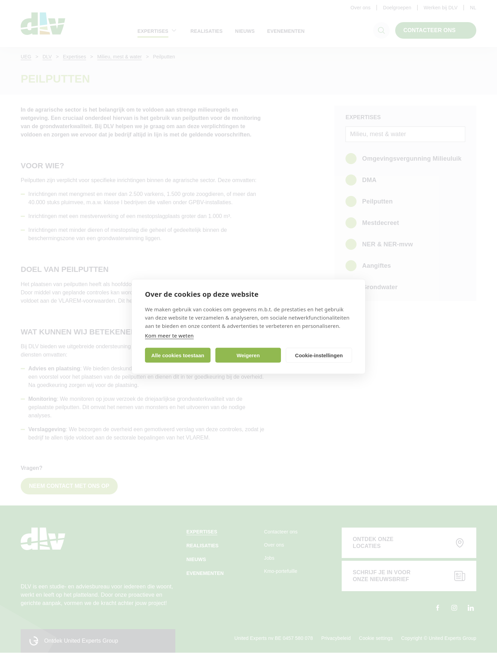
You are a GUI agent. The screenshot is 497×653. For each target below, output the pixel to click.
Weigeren (248, 355)
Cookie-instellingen (319, 355)
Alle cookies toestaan (177, 355)
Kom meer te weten (169, 335)
